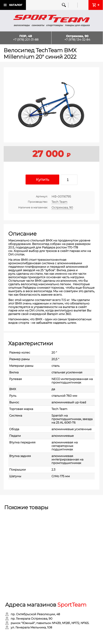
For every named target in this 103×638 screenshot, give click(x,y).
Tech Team (59, 202)
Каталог (15, 4)
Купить (42, 179)
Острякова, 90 (62, 207)
